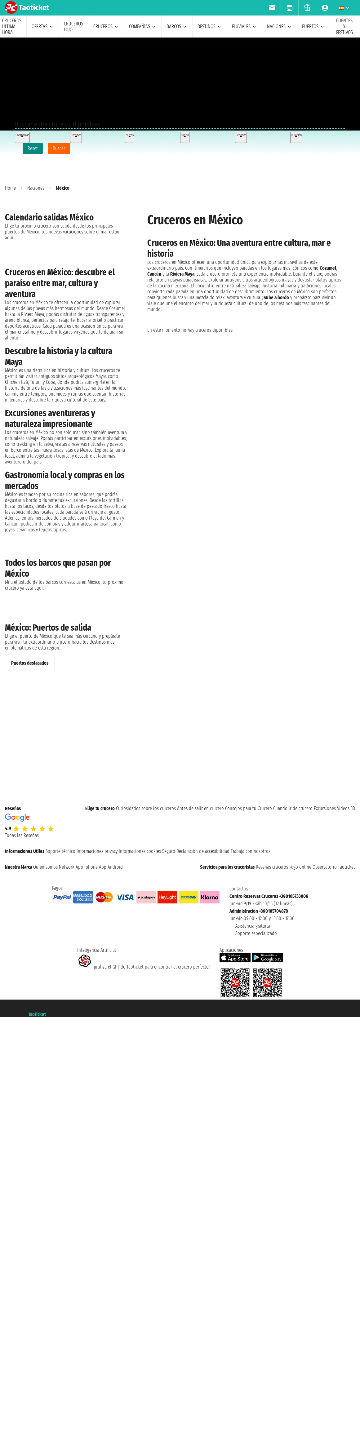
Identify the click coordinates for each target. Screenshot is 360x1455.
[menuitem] (272, 8)
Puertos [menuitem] (313, 26)
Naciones (35, 188)
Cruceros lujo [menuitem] (73, 27)
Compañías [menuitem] (142, 26)
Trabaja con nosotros (250, 851)
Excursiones (325, 808)
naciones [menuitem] (279, 26)
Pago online (300, 867)
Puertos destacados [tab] (29, 663)
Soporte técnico (60, 851)
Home (10, 188)
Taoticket (37, 1014)
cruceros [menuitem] (106, 26)
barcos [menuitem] (177, 26)
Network (66, 867)
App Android (111, 867)
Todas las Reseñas (22, 835)
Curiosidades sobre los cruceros (146, 808)
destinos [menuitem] (210, 26)
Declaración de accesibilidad (202, 851)
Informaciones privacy (97, 851)
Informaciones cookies (140, 851)
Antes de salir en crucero (200, 808)
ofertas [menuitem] (43, 26)
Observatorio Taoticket (334, 867)
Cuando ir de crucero (293, 808)
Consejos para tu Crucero (248, 808)
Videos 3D (346, 808)
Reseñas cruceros (272, 867)
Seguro (168, 851)
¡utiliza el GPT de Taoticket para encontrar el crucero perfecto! (143, 967)
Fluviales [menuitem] (244, 26)
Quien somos (45, 867)
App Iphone (87, 867)
